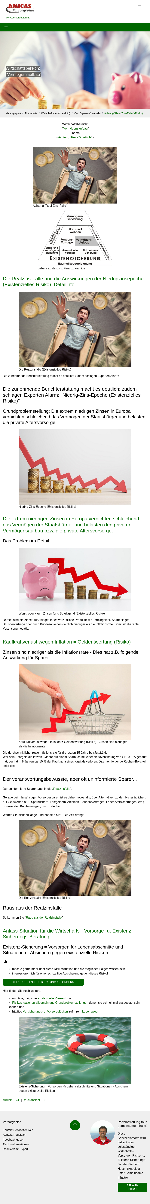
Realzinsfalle (61, 788)
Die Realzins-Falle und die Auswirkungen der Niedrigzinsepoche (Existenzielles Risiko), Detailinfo (73, 281)
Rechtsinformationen (16, 1144)
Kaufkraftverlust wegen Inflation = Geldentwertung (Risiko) (67, 642)
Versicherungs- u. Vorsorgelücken (45, 1011)
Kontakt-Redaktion (14, 1134)
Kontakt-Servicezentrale (18, 1130)
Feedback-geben (13, 1139)
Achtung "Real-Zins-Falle (74, 137)
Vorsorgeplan (13, 113)
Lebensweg (90, 1011)
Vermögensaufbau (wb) (87, 113)
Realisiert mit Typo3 (15, 1149)
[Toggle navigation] (139, 6)
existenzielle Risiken (51, 998)
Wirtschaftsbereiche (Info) (55, 113)
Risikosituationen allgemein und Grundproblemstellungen (50, 1002)
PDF (45, 1100)
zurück (7, 1100)
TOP (17, 1100)
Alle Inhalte (31, 113)
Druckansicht (31, 1100)
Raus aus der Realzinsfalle (44, 917)
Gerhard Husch (132, 1187)
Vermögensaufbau (75, 128)
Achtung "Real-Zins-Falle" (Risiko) (123, 113)
